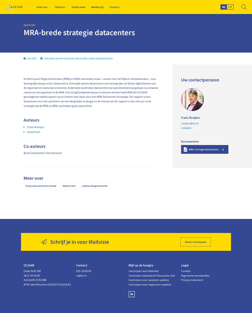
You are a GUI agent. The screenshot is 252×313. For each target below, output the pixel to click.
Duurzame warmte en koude (41, 185)
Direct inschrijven (195, 242)
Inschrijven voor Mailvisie (144, 271)
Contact (114, 7)
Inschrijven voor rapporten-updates (150, 284)
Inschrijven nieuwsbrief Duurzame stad (152, 275)
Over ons (41, 7)
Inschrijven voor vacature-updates (149, 280)
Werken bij (97, 7)
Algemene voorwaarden (195, 275)
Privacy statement (192, 280)
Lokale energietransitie (94, 185)
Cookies (186, 271)
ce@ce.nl (81, 275)
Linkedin (186, 128)
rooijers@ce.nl (189, 123)
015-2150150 (83, 271)
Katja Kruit (33, 132)
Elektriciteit (69, 185)
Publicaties (78, 7)
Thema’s (59, 7)
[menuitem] (42, 7)
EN (230, 7)
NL (224, 7)
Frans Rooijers (35, 127)
